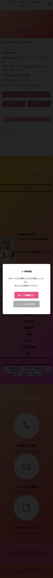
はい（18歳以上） (26, 295)
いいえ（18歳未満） (26, 304)
